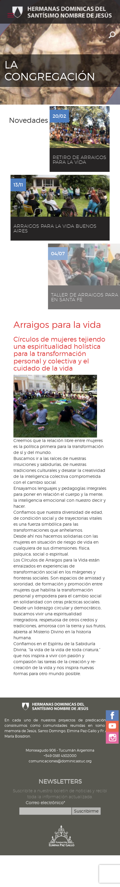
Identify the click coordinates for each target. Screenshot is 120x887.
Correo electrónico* (45, 802)
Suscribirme (86, 810)
